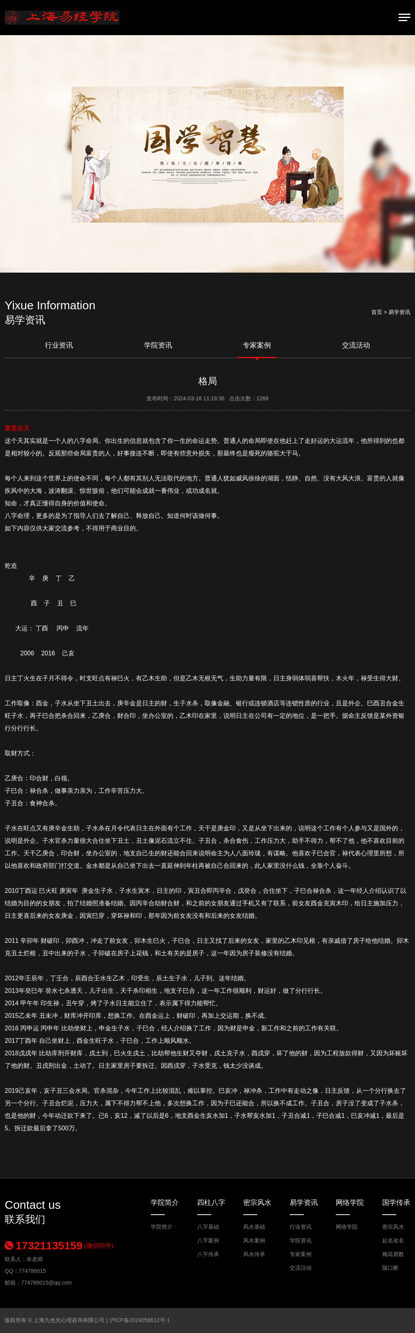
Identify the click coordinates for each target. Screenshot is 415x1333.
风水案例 (254, 1240)
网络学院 (350, 1202)
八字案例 (208, 1240)
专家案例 (257, 345)
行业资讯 (59, 345)
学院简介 (165, 1202)
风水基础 (254, 1227)
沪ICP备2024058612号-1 (139, 1320)
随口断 (390, 1268)
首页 (376, 312)
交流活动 (356, 345)
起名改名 (393, 1240)
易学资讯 (304, 1202)
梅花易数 (393, 1254)
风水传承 (254, 1254)
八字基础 (208, 1227)
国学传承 (396, 1202)
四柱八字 (211, 1202)
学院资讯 (158, 345)
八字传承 (208, 1254)
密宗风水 (257, 1202)
